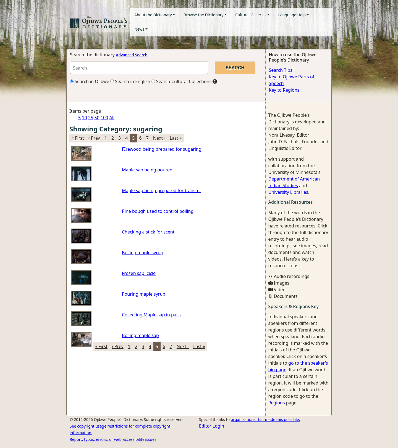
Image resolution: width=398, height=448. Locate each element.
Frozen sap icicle (139, 273)
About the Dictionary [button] (153, 14)
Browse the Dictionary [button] (203, 14)
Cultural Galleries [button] (250, 14)
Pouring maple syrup (143, 294)
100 (104, 118)
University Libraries (288, 192)
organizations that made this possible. (265, 419)
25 (90, 118)
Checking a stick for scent (148, 232)
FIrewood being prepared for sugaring (161, 149)
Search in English (130, 81)
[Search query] (139, 68)
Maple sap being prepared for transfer (161, 190)
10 (84, 118)
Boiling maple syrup (142, 253)
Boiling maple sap (140, 335)
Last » (176, 138)
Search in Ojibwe (89, 81)
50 (96, 118)
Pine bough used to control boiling (157, 211)
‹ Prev (94, 138)
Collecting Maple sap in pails (151, 315)
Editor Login (211, 426)
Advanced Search (131, 54)
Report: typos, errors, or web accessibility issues (113, 439)
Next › (159, 138)
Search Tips (280, 70)
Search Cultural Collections (181, 81)
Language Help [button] (292, 14)
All (111, 118)
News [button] (139, 29)
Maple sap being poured (147, 170)
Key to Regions (284, 90)
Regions (276, 403)
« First (78, 138)
